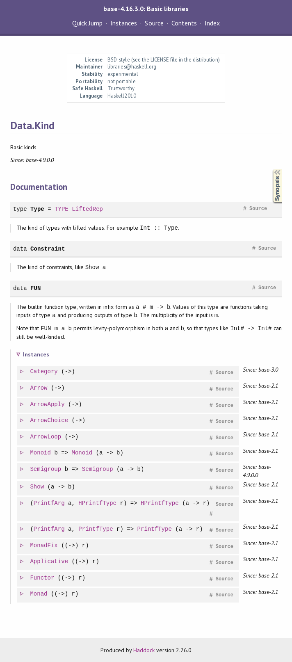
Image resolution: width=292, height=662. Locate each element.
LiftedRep (87, 209)
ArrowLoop (46, 437)
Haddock (144, 650)
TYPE (61, 209)
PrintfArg (49, 503)
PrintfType (96, 529)
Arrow (39, 388)
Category (44, 372)
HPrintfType (98, 503)
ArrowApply (47, 405)
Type (37, 209)
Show (37, 487)
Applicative (49, 562)
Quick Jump (87, 23)
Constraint (47, 249)
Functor (42, 578)
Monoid (40, 453)
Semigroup (46, 469)
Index (212, 23)
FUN (35, 288)
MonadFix (44, 546)
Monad (39, 594)
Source (154, 23)
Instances (123, 23)
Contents (184, 23)
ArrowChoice (49, 421)
